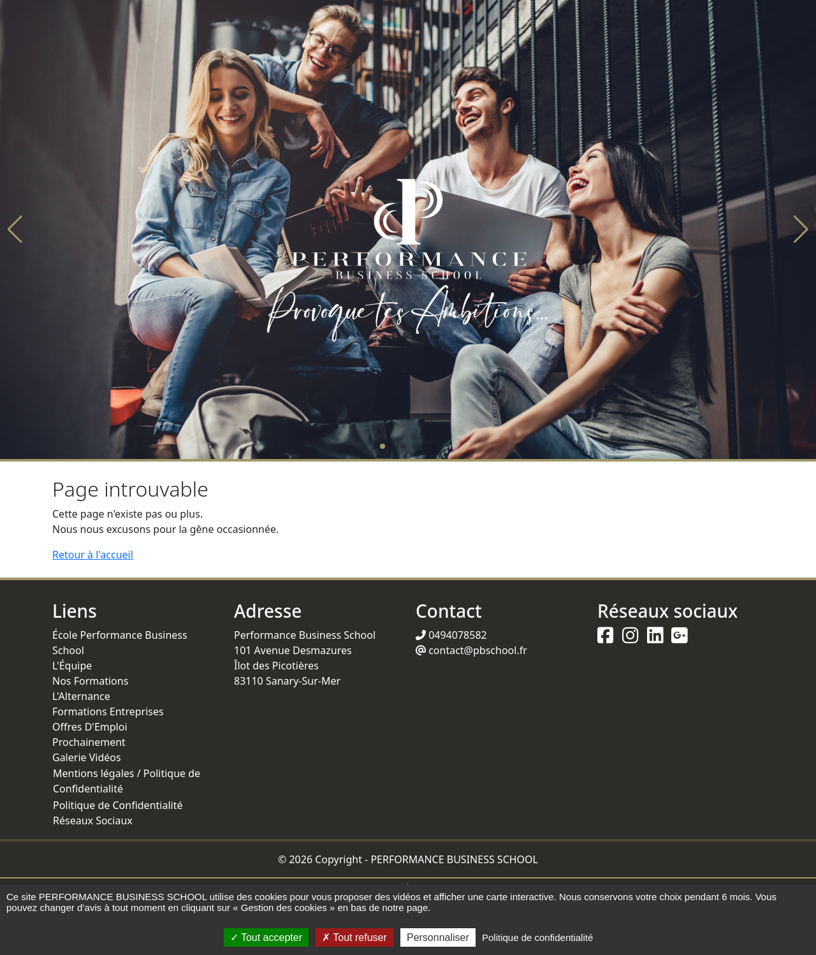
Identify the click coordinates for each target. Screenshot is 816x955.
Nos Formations (90, 681)
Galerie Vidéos (86, 757)
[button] (15, 229)
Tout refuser (354, 937)
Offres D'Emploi (89, 727)
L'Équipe (72, 666)
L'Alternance (81, 696)
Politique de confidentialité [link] (537, 937)
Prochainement (89, 742)
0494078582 (451, 635)
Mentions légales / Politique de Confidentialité (126, 781)
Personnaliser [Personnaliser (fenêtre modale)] (438, 937)
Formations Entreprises (108, 711)
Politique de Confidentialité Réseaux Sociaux (117, 812)
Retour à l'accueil (92, 555)
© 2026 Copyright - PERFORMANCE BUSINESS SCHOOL (408, 859)
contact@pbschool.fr (471, 650)
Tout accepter (266, 937)
